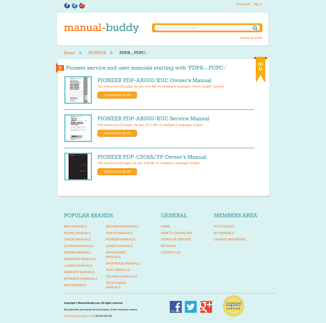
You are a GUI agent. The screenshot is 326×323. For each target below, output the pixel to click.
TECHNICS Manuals (121, 276)
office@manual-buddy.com (78, 316)
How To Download (176, 233)
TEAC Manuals (118, 270)
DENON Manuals (77, 252)
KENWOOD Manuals (80, 259)
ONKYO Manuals (119, 233)
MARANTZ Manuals (79, 272)
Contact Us (171, 252)
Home (69, 53)
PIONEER (97, 53)
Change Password (230, 239)
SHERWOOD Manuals (123, 263)
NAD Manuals (75, 285)
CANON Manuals (77, 239)
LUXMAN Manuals (78, 265)
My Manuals (224, 233)
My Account (224, 226)
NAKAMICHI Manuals (122, 226)
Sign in (257, 4)
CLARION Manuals (78, 246)
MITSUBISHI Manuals (80, 278)
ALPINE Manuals (77, 233)
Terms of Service (176, 239)
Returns (168, 246)
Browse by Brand (251, 38)
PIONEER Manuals (121, 239)
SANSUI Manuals (119, 246)
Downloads (243, 4)
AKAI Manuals (75, 226)
